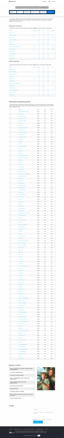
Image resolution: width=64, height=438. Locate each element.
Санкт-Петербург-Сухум (22, 215)
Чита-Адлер (20, 256)
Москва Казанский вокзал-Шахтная (15, 83)
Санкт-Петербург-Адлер (22, 146)
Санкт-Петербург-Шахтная (14, 90)
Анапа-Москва (20, 139)
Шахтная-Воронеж (12, 58)
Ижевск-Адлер (20, 233)
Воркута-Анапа (20, 291)
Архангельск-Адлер (21, 226)
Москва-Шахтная (12, 78)
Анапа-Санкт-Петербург (22, 245)
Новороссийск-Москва (21, 171)
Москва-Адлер (20, 252)
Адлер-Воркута (20, 192)
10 (50, 419)
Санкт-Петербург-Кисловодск (22, 321)
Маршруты (44, 1)
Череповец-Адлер (21, 309)
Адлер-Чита (20, 143)
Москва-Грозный (20, 238)
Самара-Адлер (20, 328)
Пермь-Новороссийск (21, 346)
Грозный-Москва (20, 247)
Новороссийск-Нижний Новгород (23, 111)
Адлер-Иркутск (20, 141)
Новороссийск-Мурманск (22, 351)
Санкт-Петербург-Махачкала (22, 155)
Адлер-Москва (20, 263)
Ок (38, 435)
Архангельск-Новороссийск (22, 224)
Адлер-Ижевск (20, 150)
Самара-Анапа (20, 125)
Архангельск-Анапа (21, 293)
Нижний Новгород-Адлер (22, 312)
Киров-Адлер (20, 231)
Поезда (49, 1)
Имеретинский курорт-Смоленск (23, 240)
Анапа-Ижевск (20, 286)
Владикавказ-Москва (21, 208)
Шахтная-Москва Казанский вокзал (15, 46)
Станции (53, 1)
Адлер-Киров (20, 148)
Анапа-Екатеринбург (21, 134)
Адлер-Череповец (21, 180)
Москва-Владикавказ (21, 289)
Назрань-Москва (21, 229)
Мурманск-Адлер (21, 358)
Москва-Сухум (20, 268)
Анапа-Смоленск (21, 201)
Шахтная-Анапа (12, 32)
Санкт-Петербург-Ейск (21, 187)
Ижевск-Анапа (20, 217)
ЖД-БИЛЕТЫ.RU (13, 1)
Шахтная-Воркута (12, 55)
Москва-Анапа (20, 162)
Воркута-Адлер (20, 222)
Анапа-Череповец (21, 169)
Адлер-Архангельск (21, 261)
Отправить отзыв (38, 422)
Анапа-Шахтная (12, 69)
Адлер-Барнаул (20, 178)
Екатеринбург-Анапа (21, 335)
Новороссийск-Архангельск (22, 185)
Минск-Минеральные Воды (22, 344)
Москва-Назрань (21, 284)
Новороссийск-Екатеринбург (22, 132)
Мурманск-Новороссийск (22, 116)
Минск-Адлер (20, 342)
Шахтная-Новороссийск (13, 39)
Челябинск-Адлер (21, 282)
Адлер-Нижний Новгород (22, 176)
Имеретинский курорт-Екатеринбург (23, 173)
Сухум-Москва (20, 203)
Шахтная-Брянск (12, 51)
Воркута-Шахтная (12, 94)
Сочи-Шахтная (12, 76)
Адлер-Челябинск (21, 210)
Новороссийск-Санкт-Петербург (23, 157)
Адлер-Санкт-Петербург (22, 120)
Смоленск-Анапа (21, 323)
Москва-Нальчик (20, 307)
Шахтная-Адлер (12, 44)
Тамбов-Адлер (20, 277)
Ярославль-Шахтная (13, 92)
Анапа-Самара (20, 259)
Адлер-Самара (20, 270)
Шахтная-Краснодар (13, 35)
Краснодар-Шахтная (13, 71)
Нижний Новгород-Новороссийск (23, 298)
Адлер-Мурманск (21, 113)
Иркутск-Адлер (20, 254)
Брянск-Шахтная (12, 85)
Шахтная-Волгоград (13, 53)
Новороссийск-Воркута (21, 194)
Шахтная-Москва (12, 37)
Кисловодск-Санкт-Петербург (22, 127)
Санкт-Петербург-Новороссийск (23, 330)
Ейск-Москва (20, 275)
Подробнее (35, 435)
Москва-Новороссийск (21, 118)
